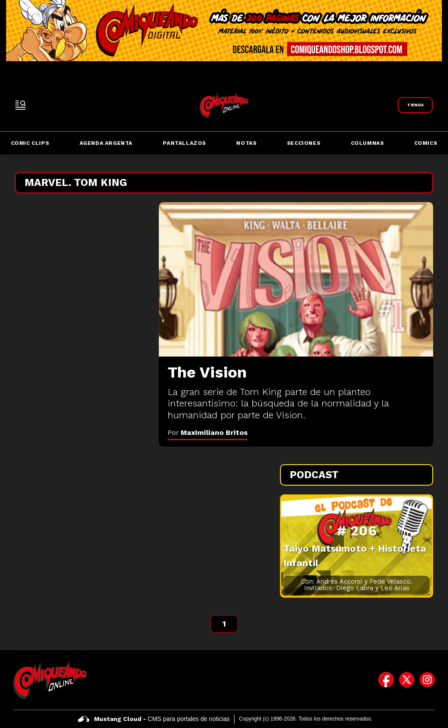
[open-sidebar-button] (20, 105)
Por (208, 432)
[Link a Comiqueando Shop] (415, 105)
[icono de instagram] (427, 680)
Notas (246, 143)
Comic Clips (30, 143)
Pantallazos (184, 143)
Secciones (303, 143)
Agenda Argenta (106, 143)
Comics (426, 143)
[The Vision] (296, 279)
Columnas (367, 143)
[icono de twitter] (406, 680)
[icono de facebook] (386, 680)
